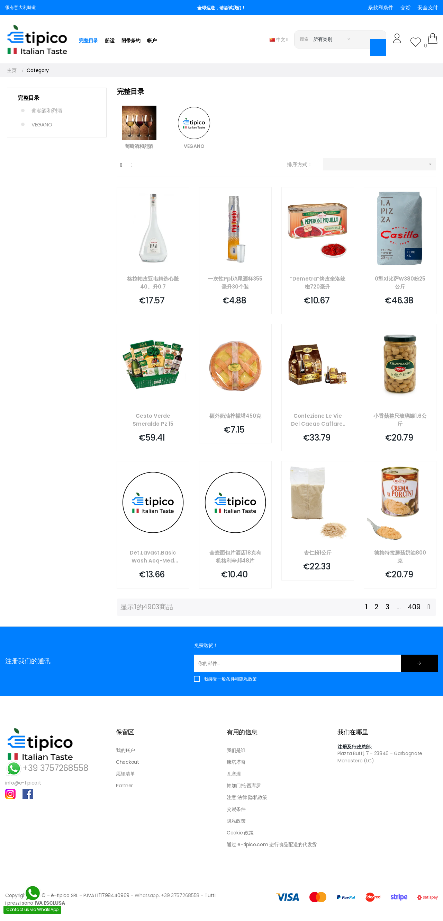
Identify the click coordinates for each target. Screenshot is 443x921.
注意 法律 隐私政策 (247, 797)
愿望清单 (125, 773)
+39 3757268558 (47, 768)
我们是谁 (236, 750)
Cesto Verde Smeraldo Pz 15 (153, 419)
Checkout (127, 762)
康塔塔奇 (236, 762)
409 (414, 607)
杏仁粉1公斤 (318, 552)
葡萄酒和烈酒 (46, 110)
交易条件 (236, 809)
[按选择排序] (379, 164)
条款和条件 (381, 7)
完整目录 (28, 98)
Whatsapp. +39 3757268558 (167, 895)
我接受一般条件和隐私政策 (230, 679)
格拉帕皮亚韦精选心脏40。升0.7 (153, 282)
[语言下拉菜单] (279, 39)
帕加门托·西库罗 (244, 785)
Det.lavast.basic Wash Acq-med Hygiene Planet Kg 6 (153, 557)
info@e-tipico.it (23, 782)
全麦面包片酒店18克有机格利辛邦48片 (235, 556)
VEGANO (41, 124)
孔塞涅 (234, 773)
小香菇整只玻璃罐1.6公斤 (400, 419)
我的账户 (125, 750)
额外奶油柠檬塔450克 (235, 415)
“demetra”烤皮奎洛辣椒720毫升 (317, 282)
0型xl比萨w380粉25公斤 (400, 282)
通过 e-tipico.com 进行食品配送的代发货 (272, 844)
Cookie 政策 (240, 832)
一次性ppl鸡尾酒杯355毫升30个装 (235, 282)
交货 (405, 7)
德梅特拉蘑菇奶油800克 (400, 556)
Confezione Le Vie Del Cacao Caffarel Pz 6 (317, 420)
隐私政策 (236, 820)
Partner (124, 785)
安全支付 (427, 7)
